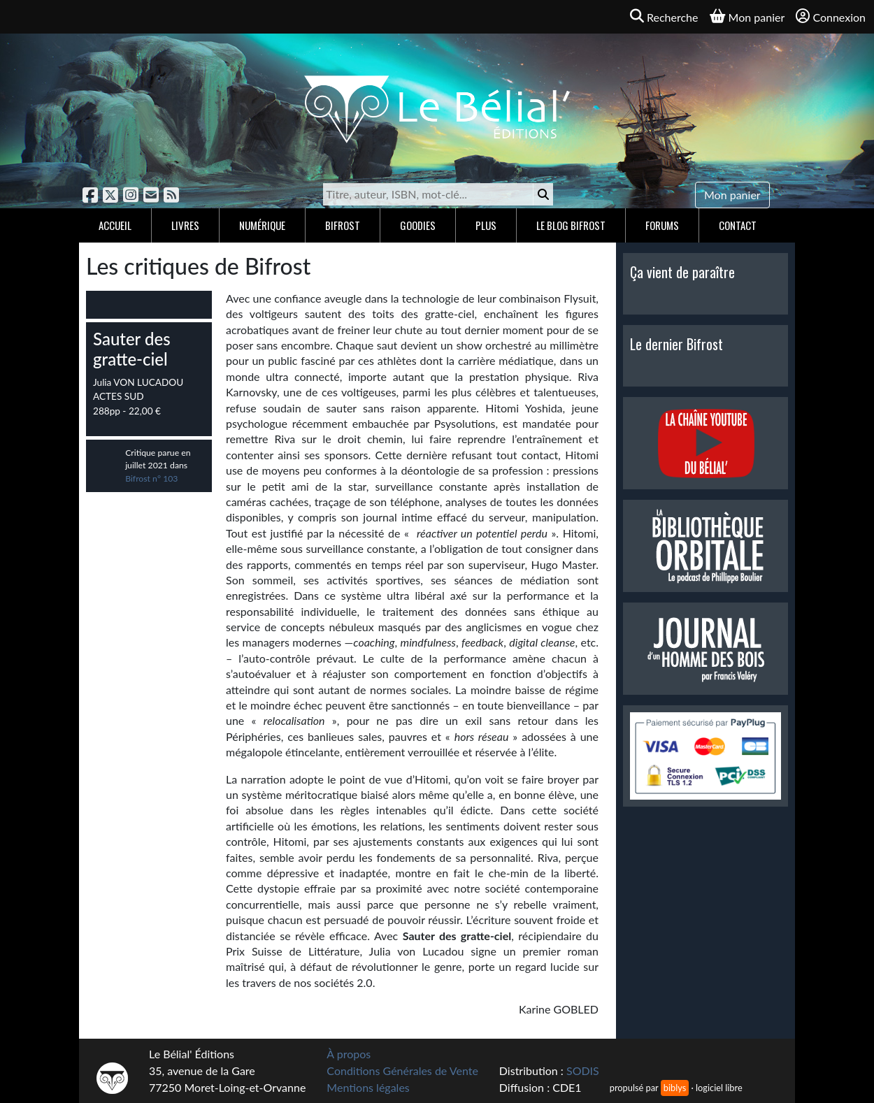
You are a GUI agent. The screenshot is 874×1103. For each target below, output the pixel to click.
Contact (738, 225)
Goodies (418, 225)
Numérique (262, 225)
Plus (485, 225)
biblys (675, 1087)
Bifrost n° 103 (151, 478)
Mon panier (732, 194)
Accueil (115, 225)
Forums (662, 225)
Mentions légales (368, 1087)
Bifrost (342, 225)
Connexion (831, 16)
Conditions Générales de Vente (402, 1070)
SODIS (582, 1070)
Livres (185, 225)
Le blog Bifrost (571, 225)
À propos (349, 1053)
